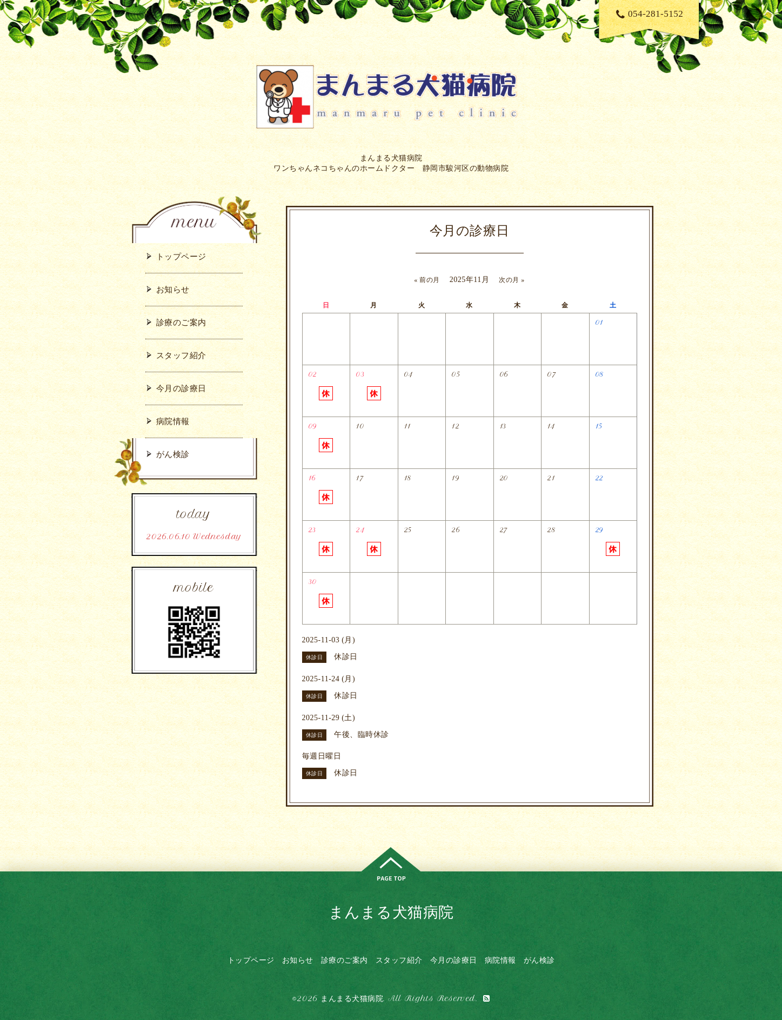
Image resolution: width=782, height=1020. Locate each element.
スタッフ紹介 (181, 355)
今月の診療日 (181, 388)
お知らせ (173, 289)
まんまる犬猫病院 (391, 911)
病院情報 (173, 421)
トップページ (181, 256)
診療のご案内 (181, 322)
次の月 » (512, 280)
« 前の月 (427, 280)
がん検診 (173, 454)
